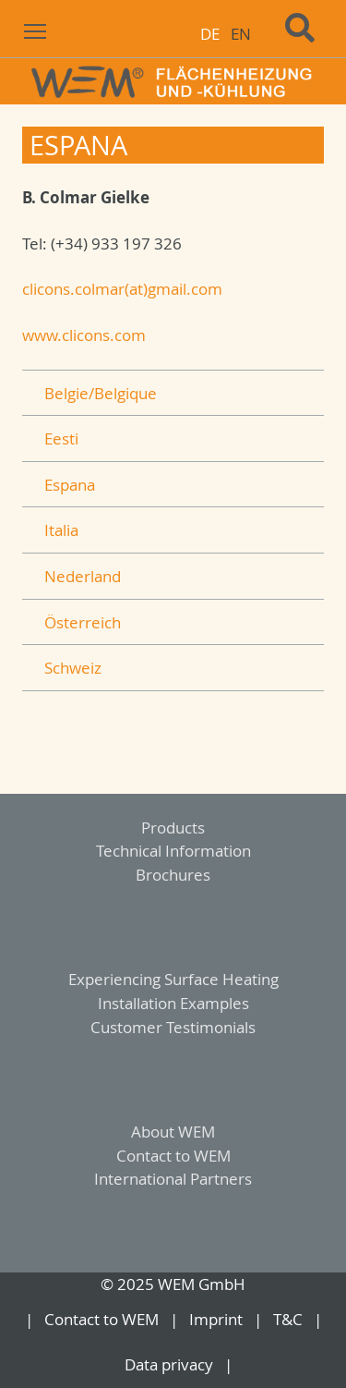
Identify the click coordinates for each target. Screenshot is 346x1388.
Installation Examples (173, 1003)
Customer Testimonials (173, 1027)
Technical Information (173, 850)
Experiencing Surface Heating (173, 979)
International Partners (173, 1178)
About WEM (173, 1131)
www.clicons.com (84, 335)
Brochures (173, 874)
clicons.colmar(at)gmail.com (122, 288)
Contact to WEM (173, 1155)
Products (173, 827)
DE (210, 33)
